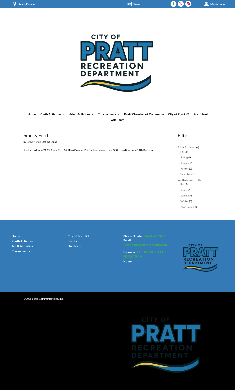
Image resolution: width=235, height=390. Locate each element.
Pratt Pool (201, 114)
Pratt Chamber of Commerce (144, 114)
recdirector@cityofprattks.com (145, 244)
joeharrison (33, 141)
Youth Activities (51, 114)
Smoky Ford (36, 135)
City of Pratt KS (178, 114)
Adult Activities (79, 114)
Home (32, 114)
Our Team (117, 119)
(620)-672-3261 (155, 236)
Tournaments (107, 114)
